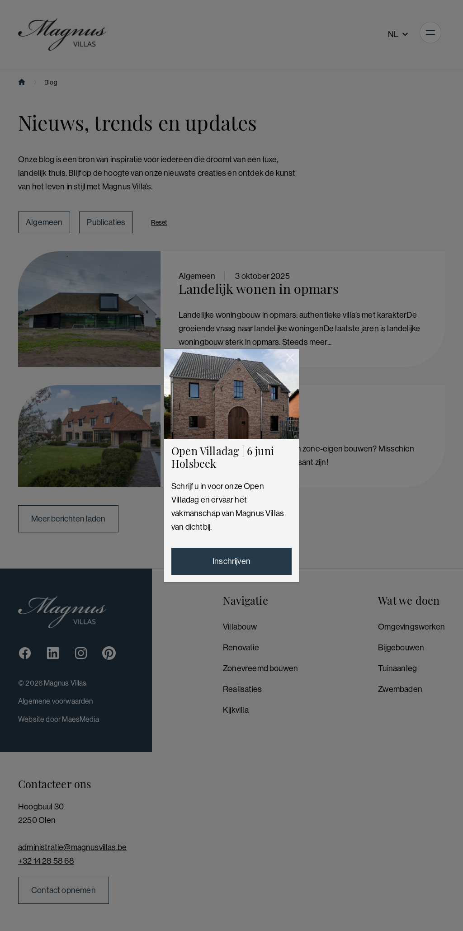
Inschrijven (231, 561)
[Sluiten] (290, 357)
